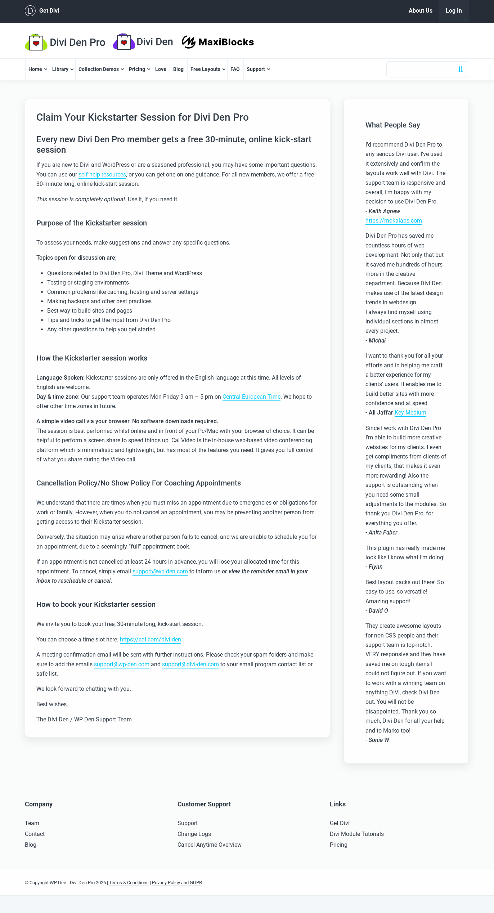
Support (256, 69)
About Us (420, 10)
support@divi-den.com (190, 664)
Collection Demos (98, 69)
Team (32, 823)
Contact (35, 834)
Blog (178, 69)
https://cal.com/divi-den (150, 639)
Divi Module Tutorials (357, 834)
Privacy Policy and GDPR (177, 882)
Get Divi (42, 11)
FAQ (235, 69)
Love (160, 69)
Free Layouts (205, 69)
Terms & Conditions (129, 882)
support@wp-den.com (160, 571)
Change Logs (194, 834)
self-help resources (102, 174)
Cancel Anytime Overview (210, 844)
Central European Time (251, 396)
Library (60, 69)
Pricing (137, 69)
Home (35, 69)
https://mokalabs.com (393, 220)
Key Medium (410, 412)
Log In (454, 10)
